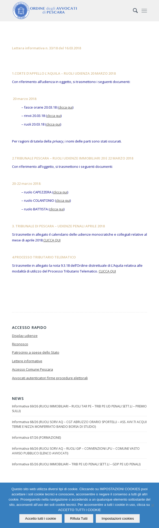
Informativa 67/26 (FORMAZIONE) (36, 437)
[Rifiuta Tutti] (152, 505)
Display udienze (25, 335)
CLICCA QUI (52, 240)
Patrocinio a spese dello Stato (35, 352)
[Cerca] (133, 10)
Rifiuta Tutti (79, 518)
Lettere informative (27, 361)
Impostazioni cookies (118, 518)
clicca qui (65, 107)
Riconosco (20, 344)
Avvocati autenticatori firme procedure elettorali (50, 378)
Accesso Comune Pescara (32, 369)
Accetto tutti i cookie (40, 518)
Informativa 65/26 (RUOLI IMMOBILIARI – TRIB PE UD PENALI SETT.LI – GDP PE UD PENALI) (76, 464)
